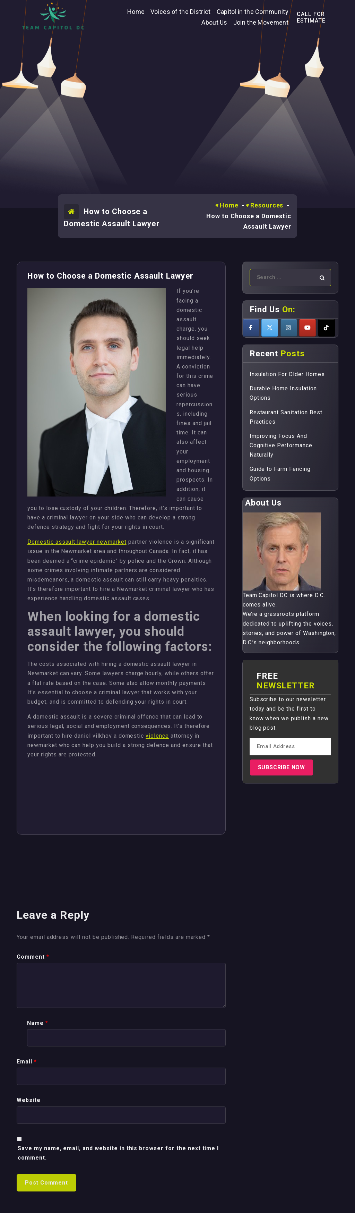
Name (37, 1205)
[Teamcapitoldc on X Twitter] (269, 328)
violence (157, 735)
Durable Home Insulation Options (283, 393)
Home (229, 205)
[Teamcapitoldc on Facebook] (251, 328)
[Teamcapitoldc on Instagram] (288, 328)
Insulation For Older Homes (287, 374)
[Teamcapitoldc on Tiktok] (326, 328)
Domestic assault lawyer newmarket (77, 541)
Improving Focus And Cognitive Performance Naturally (281, 445)
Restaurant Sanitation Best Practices (286, 417)
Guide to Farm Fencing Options (280, 474)
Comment (33, 1139)
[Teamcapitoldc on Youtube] (307, 328)
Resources (266, 205)
